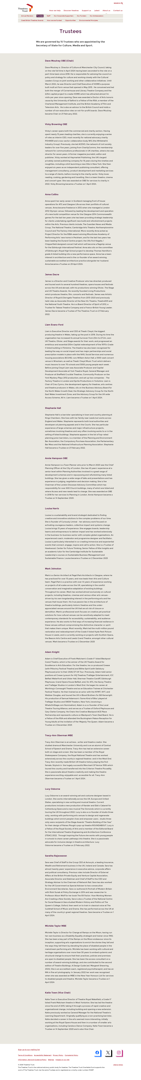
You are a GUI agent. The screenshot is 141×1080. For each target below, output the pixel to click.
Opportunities (70, 20)
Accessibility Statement (42, 1055)
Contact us (117, 11)
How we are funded (54, 20)
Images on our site (62, 1060)
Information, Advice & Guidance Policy (32, 1060)
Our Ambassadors (96, 16)
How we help (55, 11)
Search (118, 3)
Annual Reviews (27, 16)
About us (106, 11)
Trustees (40, 16)
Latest (96, 11)
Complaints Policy (71, 1055)
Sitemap (51, 1060)
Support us (86, 11)
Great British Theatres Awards (32, 20)
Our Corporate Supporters (63, 16)
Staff (48, 16)
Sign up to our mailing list (29, 1050)
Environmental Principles (88, 20)
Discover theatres (71, 11)
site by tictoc (118, 1065)
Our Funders (81, 16)
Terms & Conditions (25, 1055)
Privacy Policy (58, 1055)
